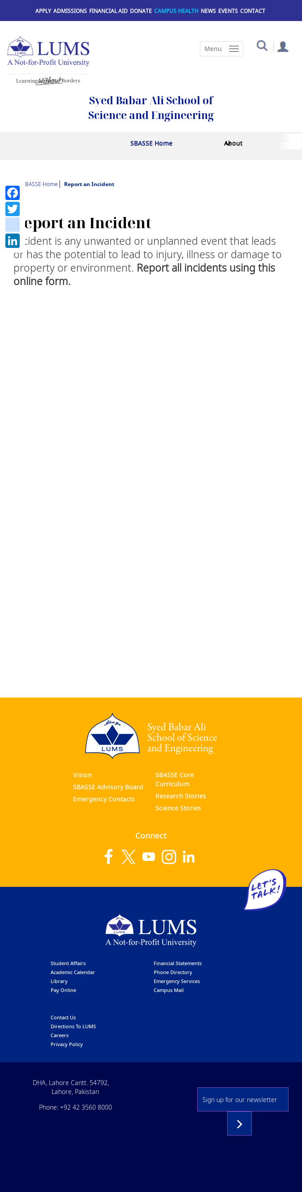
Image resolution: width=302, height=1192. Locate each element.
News (208, 11)
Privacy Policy (67, 1044)
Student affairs (68, 963)
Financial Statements (178, 963)
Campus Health (176, 11)
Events (228, 11)
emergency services (177, 981)
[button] (262, 45)
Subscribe (239, 1123)
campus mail (169, 990)
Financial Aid (108, 11)
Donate (141, 11)
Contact (252, 11)
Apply (43, 11)
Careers (60, 1035)
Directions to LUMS (73, 1026)
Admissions (70, 11)
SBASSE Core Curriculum (174, 779)
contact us (63, 1017)
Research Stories (180, 796)
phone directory (173, 972)
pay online (63, 990)
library (59, 981)
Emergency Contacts (104, 799)
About (233, 143)
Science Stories (178, 808)
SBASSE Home (151, 143)
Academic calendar (73, 972)
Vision (82, 775)
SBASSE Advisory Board (108, 787)
